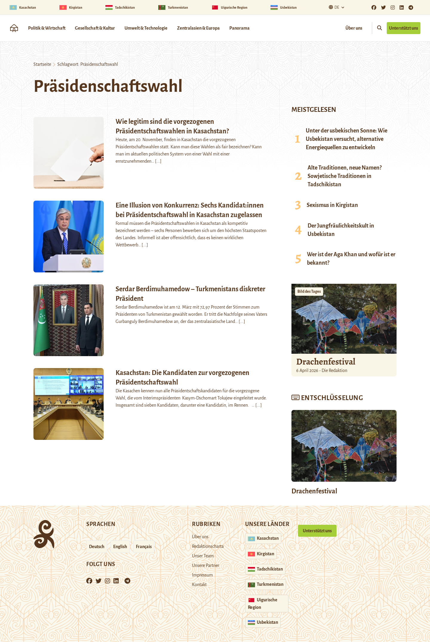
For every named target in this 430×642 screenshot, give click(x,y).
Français (144, 546)
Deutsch (97, 546)
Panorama (239, 28)
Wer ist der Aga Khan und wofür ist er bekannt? (351, 258)
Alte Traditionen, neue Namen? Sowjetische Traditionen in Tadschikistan (345, 176)
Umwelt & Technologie (146, 28)
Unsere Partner (205, 565)
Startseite (42, 64)
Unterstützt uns (403, 28)
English (120, 546)
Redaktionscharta (208, 546)
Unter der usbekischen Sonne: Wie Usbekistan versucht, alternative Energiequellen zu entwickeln (346, 139)
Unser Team (203, 555)
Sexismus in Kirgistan (332, 205)
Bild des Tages (309, 291)
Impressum (202, 575)
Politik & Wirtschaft (46, 28)
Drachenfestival (325, 361)
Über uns (353, 28)
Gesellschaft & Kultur (95, 28)
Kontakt (199, 584)
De (333, 7)
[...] (158, 161)
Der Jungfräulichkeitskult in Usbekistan (341, 230)
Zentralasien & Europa (198, 28)
